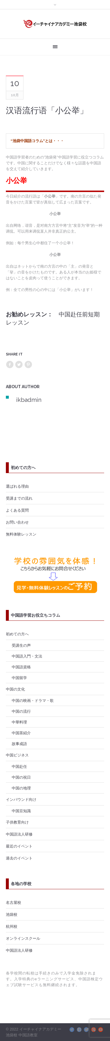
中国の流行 (21, 711)
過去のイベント (19, 858)
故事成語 (19, 743)
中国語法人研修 (19, 834)
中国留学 (19, 677)
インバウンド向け (21, 799)
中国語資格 (21, 666)
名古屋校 (13, 902)
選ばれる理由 (17, 486)
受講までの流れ (19, 498)
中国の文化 (15, 689)
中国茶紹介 (21, 732)
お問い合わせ (17, 522)
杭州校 (11, 926)
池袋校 (11, 914)
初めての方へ (17, 634)
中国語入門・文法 (27, 656)
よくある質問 (17, 510)
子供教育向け (17, 822)
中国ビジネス (17, 755)
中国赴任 (19, 766)
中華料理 (19, 722)
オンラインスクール (23, 938)
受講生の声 (21, 645)
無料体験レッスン (21, 534)
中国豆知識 (21, 810)
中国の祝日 (21, 777)
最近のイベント (19, 846)
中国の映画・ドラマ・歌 (33, 700)
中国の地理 (21, 788)
